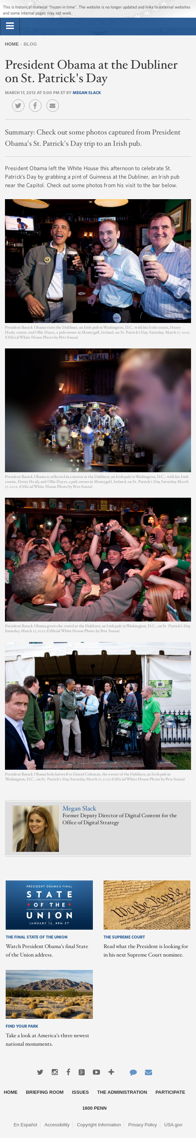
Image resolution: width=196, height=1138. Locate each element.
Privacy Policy (142, 1124)
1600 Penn (94, 1108)
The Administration (122, 1092)
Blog (30, 44)
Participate (170, 1092)
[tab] (10, 26)
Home (12, 44)
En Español (25, 1124)
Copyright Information (99, 1124)
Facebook (37, 100)
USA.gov (173, 1124)
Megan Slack (87, 92)
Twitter (20, 100)
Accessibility (57, 1124)
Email (54, 100)
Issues (80, 1092)
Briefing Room (44, 1092)
